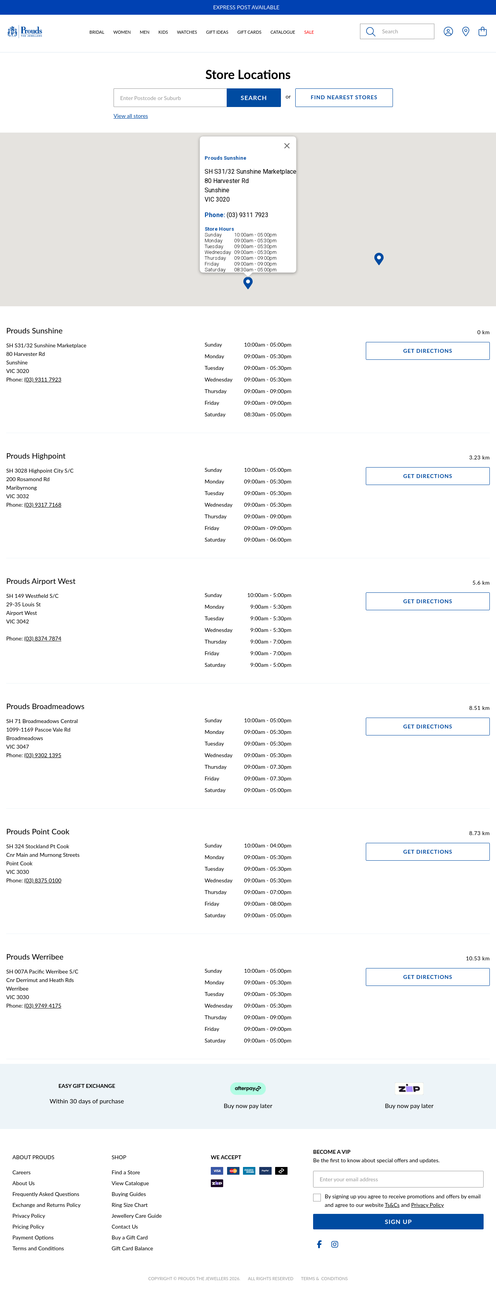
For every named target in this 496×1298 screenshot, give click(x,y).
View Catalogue (130, 1183)
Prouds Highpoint (35, 455)
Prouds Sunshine (34, 330)
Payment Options (33, 1237)
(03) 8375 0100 (42, 880)
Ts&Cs (392, 1204)
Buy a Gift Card (130, 1237)
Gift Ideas (217, 32)
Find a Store (126, 1172)
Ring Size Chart (130, 1204)
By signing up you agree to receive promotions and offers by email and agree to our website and (402, 1200)
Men (145, 32)
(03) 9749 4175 (42, 1005)
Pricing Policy (28, 1226)
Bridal (97, 32)
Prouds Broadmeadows (45, 706)
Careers (21, 1172)
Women (122, 32)
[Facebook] (319, 1244)
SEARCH (254, 97)
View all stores (131, 115)
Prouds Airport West (41, 580)
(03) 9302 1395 (42, 755)
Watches (187, 32)
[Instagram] (333, 1244)
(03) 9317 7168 (42, 504)
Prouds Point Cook (37, 831)
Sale (309, 32)
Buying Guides (129, 1194)
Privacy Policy (28, 1215)
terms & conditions (324, 1278)
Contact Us (125, 1226)
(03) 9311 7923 (42, 379)
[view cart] (483, 31)
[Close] (287, 145)
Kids (163, 32)
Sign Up (398, 1221)
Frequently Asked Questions (45, 1194)
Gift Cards (249, 32)
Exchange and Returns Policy (46, 1204)
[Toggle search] (372, 31)
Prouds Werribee (35, 956)
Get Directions (428, 350)
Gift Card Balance (132, 1248)
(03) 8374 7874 (42, 638)
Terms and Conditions (38, 1248)
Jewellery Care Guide (137, 1215)
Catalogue (282, 32)
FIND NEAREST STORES (344, 97)
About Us (23, 1183)
